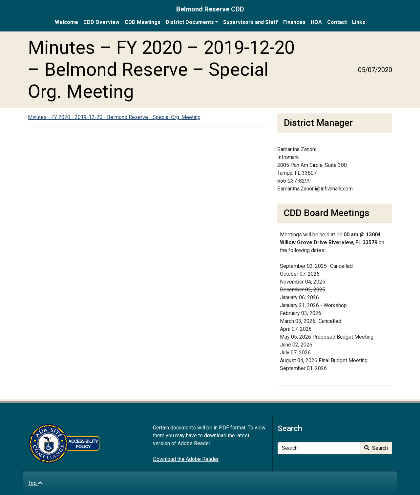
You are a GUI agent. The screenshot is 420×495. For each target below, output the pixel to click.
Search (376, 448)
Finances (294, 22)
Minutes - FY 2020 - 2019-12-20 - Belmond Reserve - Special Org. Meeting (114, 117)
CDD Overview (101, 22)
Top (35, 483)
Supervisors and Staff (250, 22)
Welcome (66, 22)
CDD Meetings (142, 22)
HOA (316, 22)
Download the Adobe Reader (186, 459)
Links (358, 22)
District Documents (190, 22)
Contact (337, 22)
